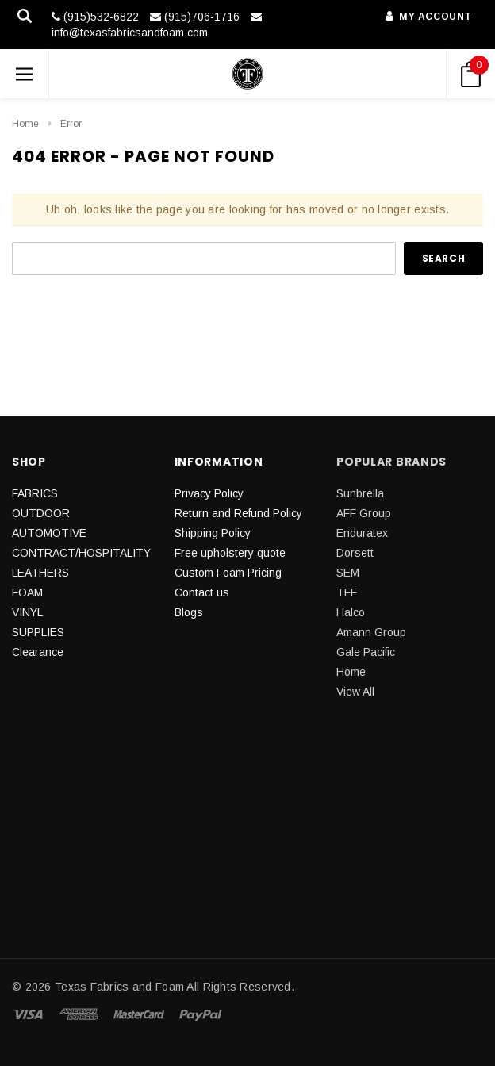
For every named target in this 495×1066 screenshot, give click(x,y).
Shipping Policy (213, 533)
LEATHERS (40, 572)
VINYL (27, 612)
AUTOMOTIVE (49, 533)
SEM (347, 572)
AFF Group (363, 513)
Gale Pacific (365, 652)
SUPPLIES (38, 632)
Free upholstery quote (230, 552)
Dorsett (355, 552)
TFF (346, 592)
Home (25, 123)
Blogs (189, 612)
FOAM (27, 592)
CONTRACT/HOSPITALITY (81, 552)
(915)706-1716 (195, 16)
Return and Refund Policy (238, 513)
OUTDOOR (41, 513)
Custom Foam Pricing (228, 572)
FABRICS (35, 493)
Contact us (202, 592)
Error (71, 123)
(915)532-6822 (95, 16)
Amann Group (371, 632)
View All (355, 691)
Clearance (37, 652)
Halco (350, 612)
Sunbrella (360, 493)
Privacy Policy (209, 493)
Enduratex (362, 533)
